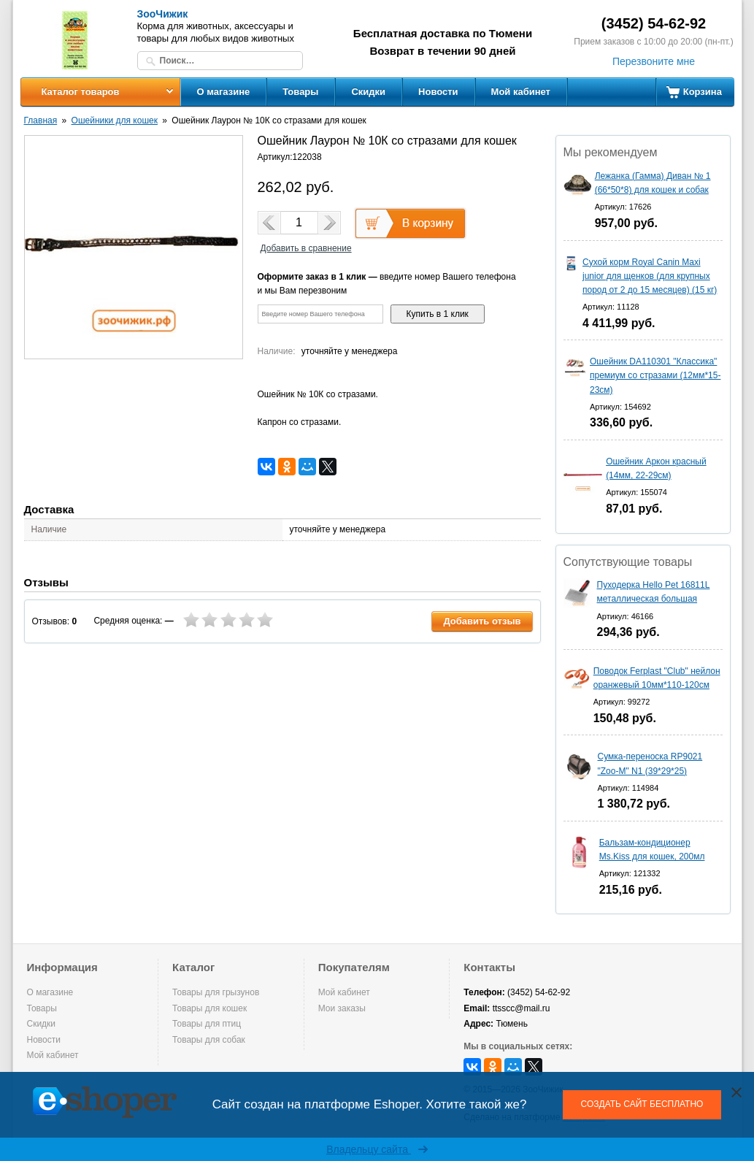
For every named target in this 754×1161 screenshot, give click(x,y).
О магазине (223, 91)
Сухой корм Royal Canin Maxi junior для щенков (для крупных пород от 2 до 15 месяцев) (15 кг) (649, 276)
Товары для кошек (209, 1008)
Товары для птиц (206, 1024)
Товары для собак (208, 1040)
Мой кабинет (520, 91)
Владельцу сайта (377, 1149)
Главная (41, 120)
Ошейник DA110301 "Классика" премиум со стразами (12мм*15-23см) (655, 375)
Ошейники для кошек (115, 120)
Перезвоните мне (653, 61)
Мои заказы (342, 1008)
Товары (300, 91)
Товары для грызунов (215, 992)
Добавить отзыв (481, 621)
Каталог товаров (80, 91)
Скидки (368, 91)
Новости (438, 91)
